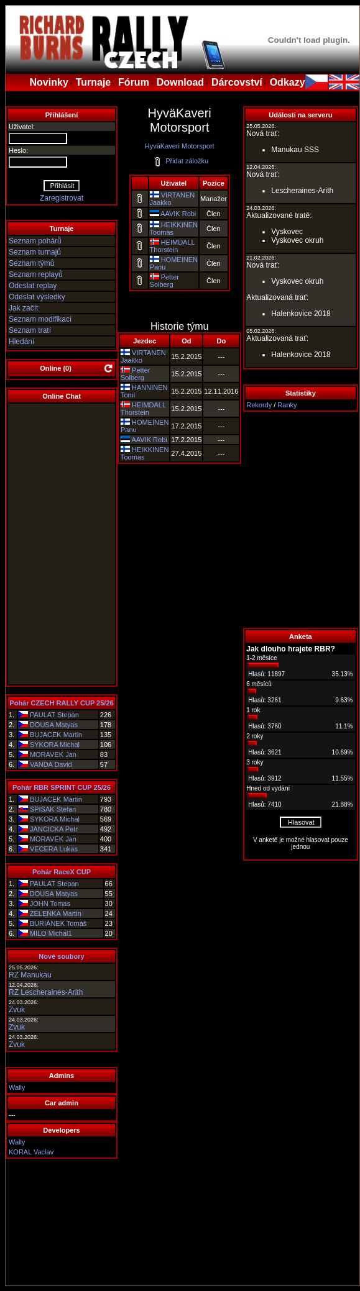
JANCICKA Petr (54, 829)
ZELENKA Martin (55, 913)
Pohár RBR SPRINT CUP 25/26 (61, 787)
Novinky (49, 82)
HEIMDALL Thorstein (172, 245)
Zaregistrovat (61, 198)
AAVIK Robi (178, 213)
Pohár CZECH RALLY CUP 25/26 (61, 703)
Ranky (287, 405)
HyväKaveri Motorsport (180, 146)
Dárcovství (236, 82)
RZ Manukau (30, 975)
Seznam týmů (31, 263)
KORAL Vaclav (31, 1152)
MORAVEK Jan (53, 754)
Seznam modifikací (40, 319)
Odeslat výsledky (37, 296)
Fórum (133, 82)
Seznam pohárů (35, 241)
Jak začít (23, 308)
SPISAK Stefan (53, 809)
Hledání (21, 341)
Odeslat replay (33, 285)
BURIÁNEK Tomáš (58, 923)
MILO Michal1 (51, 933)
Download (180, 82)
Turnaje (93, 82)
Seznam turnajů (35, 252)
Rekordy (259, 405)
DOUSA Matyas (54, 724)
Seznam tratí (30, 330)
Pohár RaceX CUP (61, 872)
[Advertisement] (300, 520)
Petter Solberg (164, 280)
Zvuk (17, 1009)
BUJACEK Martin (56, 734)
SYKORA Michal (55, 744)
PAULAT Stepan (54, 714)
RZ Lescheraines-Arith (46, 992)
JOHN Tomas (50, 903)
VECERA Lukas (54, 849)
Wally (17, 1087)
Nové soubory (61, 956)
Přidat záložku (180, 161)
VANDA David (51, 764)
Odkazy (287, 82)
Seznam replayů (36, 274)
